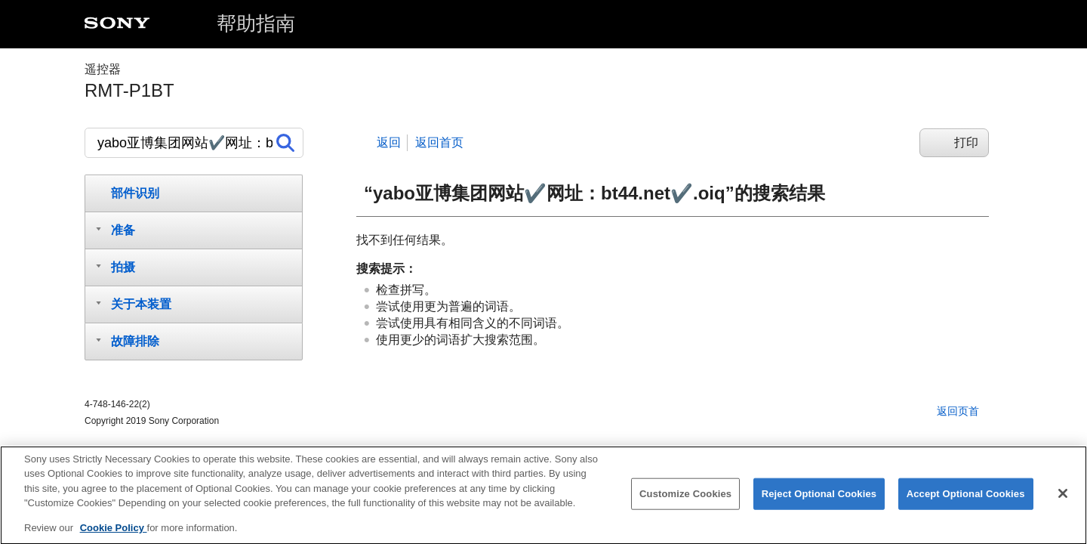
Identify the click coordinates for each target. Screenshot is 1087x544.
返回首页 (439, 142)
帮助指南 (256, 23)
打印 (966, 142)
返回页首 (958, 411)
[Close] (1062, 498)
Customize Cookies (685, 499)
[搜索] (194, 143)
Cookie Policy (113, 533)
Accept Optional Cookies (966, 499)
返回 (389, 142)
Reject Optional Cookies (819, 499)
